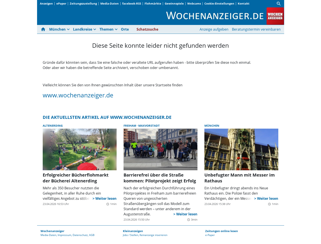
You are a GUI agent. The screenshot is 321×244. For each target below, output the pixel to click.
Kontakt (243, 3)
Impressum (64, 235)
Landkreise (82, 29)
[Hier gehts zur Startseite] (44, 29)
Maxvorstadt (149, 126)
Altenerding (53, 126)
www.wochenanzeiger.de (78, 95)
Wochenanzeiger (52, 231)
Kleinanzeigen (133, 231)
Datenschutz (80, 235)
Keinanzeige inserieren (153, 235)
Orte (125, 29)
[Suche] (278, 3)
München (57, 29)
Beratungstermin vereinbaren (256, 29)
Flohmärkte (153, 3)
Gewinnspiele (174, 3)
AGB (92, 235)
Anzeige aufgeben (214, 29)
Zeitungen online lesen (221, 231)
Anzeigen (46, 3)
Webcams (194, 3)
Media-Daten (109, 3)
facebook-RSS (131, 3)
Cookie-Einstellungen (219, 3)
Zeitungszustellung (83, 3)
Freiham (130, 126)
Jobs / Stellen (130, 235)
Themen (106, 29)
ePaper (61, 3)
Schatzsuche (147, 29)
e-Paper (210, 235)
